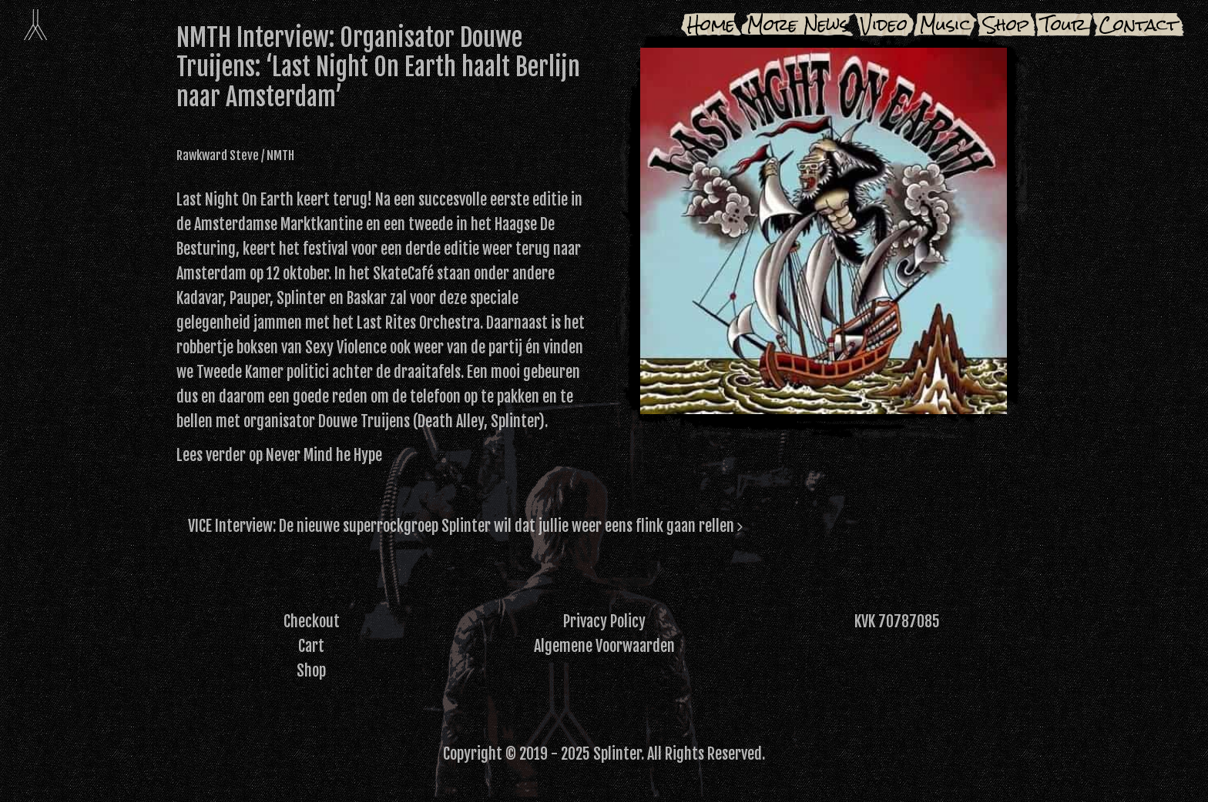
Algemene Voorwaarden (604, 646)
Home (711, 24)
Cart (311, 646)
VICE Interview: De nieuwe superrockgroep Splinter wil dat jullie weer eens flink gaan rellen (465, 526)
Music (945, 24)
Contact (1138, 24)
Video (884, 24)
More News (797, 24)
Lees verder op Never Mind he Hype (279, 455)
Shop (1006, 24)
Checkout (312, 621)
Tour (1064, 24)
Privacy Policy (604, 621)
